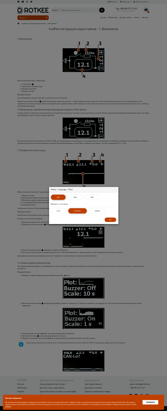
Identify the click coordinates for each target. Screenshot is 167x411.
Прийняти (150, 402)
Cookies (8, 406)
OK (110, 220)
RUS (92, 197)
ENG (75, 197)
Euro (58, 211)
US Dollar (77, 211)
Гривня (97, 211)
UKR (58, 197)
